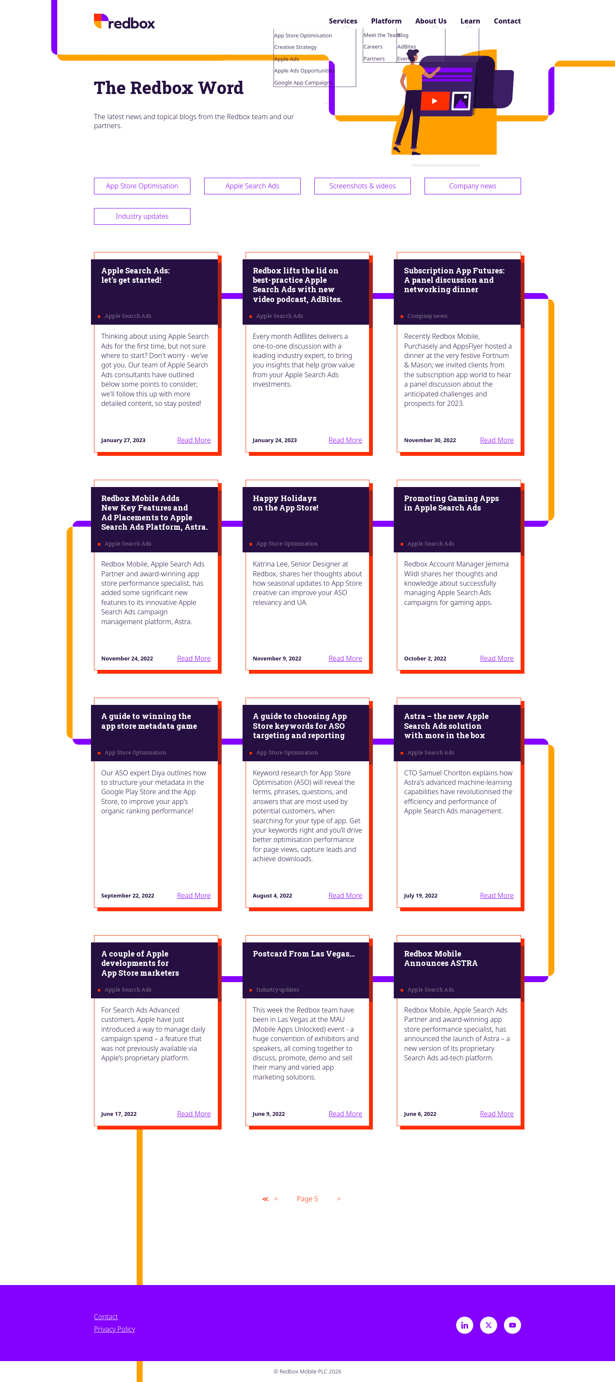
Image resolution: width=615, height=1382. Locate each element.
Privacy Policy (114, 1329)
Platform (386, 21)
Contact (507, 21)
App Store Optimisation (142, 186)
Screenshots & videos (362, 186)
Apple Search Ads (252, 186)
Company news (472, 186)
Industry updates (142, 216)
